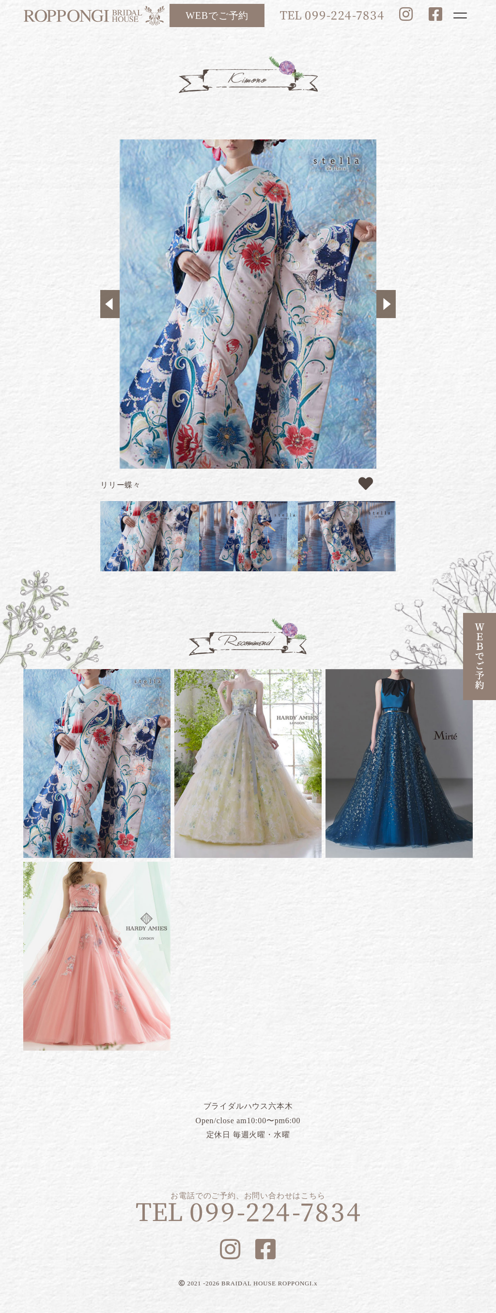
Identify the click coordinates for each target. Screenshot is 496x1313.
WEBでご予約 (217, 15)
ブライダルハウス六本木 (94, 15)
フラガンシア (248, 763)
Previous (110, 304)
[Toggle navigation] (460, 15)
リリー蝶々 (96, 763)
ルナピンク (96, 956)
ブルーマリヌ (399, 763)
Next (386, 304)
